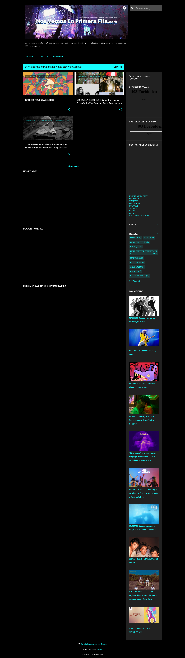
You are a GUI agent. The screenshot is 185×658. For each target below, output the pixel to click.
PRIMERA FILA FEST (138, 196)
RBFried (99, 649)
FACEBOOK (29, 57)
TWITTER (43, 57)
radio (133, 271)
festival (134, 262)
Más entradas (73, 166)
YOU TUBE (133, 206)
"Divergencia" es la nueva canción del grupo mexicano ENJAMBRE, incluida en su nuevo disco (143, 456)
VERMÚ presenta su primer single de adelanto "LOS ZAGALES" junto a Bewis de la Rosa (143, 493)
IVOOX (132, 211)
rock (133, 247)
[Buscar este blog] (148, 8)
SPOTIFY (133, 208)
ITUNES (132, 213)
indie (132, 238)
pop (146, 238)
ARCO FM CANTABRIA (139, 216)
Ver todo (118, 67)
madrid (134, 258)
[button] (69, 109)
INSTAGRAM (57, 57)
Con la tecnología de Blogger (92, 644)
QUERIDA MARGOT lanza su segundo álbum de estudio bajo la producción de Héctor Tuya (143, 595)
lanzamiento (137, 276)
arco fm (134, 267)
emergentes (136, 242)
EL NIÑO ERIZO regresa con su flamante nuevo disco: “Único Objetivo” (141, 420)
